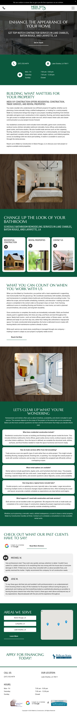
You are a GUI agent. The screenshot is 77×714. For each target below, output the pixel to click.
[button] (73, 8)
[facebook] (48, 703)
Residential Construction (10, 241)
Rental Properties (36, 240)
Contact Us (58, 240)
